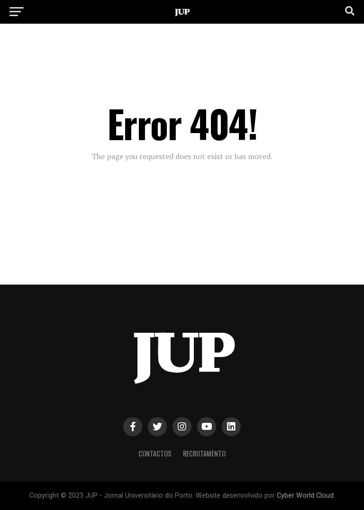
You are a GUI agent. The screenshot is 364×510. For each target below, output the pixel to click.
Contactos (155, 453)
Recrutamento (204, 453)
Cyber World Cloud (305, 496)
